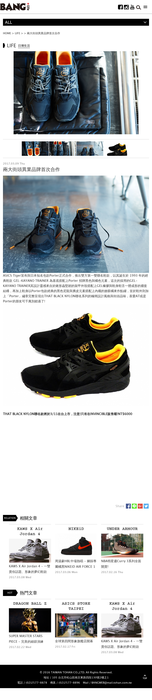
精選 (9, 29)
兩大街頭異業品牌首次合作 (43, 33)
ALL (8, 22)
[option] (76, 92)
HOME (7, 33)
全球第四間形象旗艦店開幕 (74, 641)
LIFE (17, 33)
